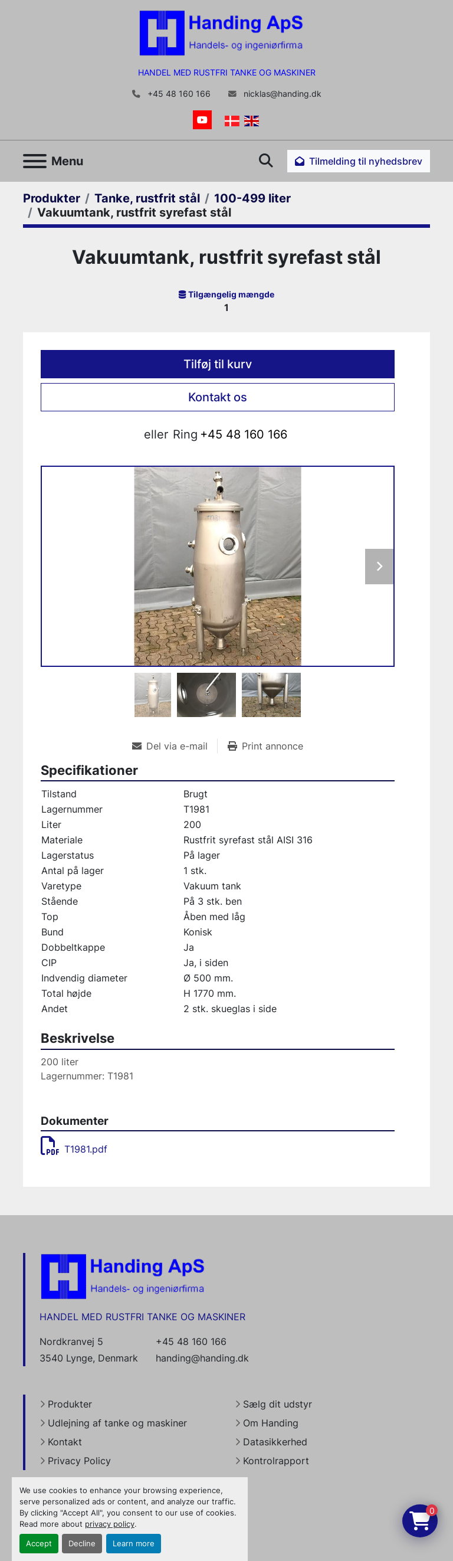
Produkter (70, 1404)
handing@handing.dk (202, 1358)
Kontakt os (217, 397)
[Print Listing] (265, 746)
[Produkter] (51, 198)
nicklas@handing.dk (281, 94)
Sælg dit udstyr (277, 1404)
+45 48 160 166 (178, 94)
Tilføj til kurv (217, 364)
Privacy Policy (79, 1461)
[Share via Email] (175, 746)
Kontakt (65, 1442)
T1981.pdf (74, 1149)
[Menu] (35, 161)
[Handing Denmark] (123, 1276)
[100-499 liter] (252, 198)
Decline (82, 1543)
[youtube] (202, 119)
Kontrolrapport (276, 1461)
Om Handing (270, 1423)
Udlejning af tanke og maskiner (117, 1423)
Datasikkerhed (275, 1442)
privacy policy (109, 1524)
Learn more (134, 1543)
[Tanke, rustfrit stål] (147, 198)
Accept (39, 1543)
